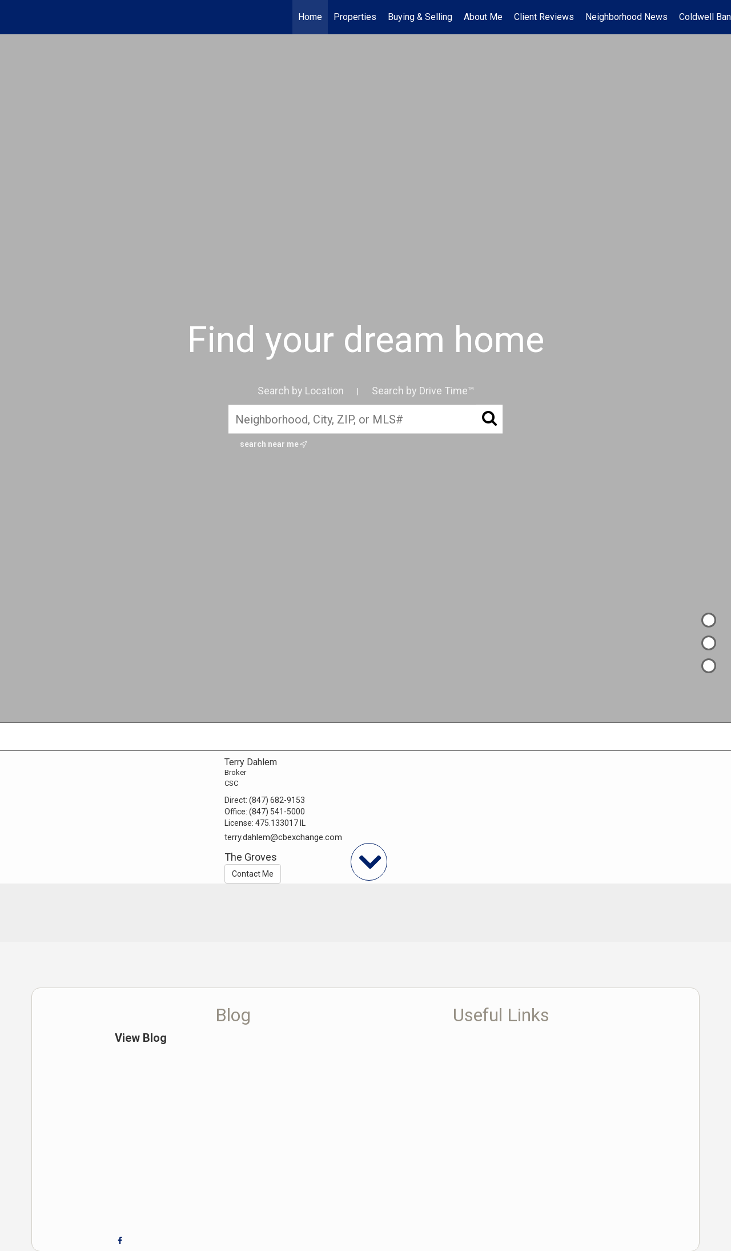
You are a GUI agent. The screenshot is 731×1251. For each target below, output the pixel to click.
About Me (483, 16)
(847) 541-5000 (277, 811)
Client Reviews (544, 16)
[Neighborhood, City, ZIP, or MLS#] (365, 419)
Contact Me (253, 873)
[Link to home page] (15, 17)
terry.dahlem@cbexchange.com (283, 837)
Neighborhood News (626, 16)
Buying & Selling (420, 16)
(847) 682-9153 (277, 800)
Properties (355, 16)
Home (310, 16)
